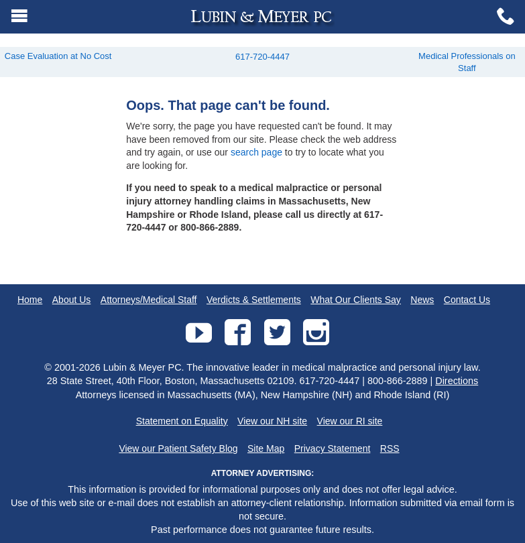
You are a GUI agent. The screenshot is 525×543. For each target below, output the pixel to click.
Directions (456, 380)
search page (256, 152)
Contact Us (467, 299)
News (422, 299)
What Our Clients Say (355, 299)
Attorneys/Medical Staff (149, 299)
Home (29, 299)
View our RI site (350, 421)
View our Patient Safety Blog (178, 448)
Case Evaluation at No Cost (58, 56)
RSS (390, 448)
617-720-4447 (262, 57)
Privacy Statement (332, 448)
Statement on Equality (182, 421)
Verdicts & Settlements (254, 299)
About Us (71, 299)
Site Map (265, 448)
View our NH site (272, 421)
